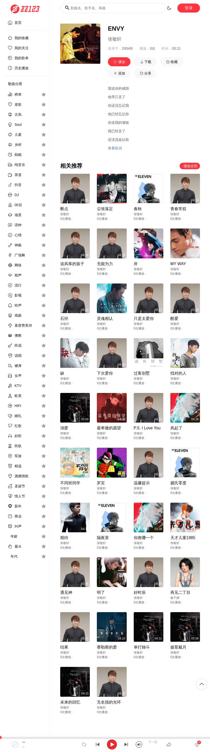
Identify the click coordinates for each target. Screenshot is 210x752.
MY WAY (178, 264)
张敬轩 (114, 39)
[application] (105, 744)
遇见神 (66, 592)
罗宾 (101, 483)
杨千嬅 (174, 598)
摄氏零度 (178, 483)
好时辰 (140, 592)
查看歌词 (115, 148)
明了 (101, 592)
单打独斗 (142, 647)
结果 (64, 647)
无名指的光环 (109, 702)
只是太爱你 (144, 318)
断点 (64, 209)
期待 (64, 538)
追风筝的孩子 (72, 264)
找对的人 (178, 373)
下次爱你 (105, 373)
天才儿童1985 (182, 538)
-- (24, 742)
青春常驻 (178, 209)
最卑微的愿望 (109, 428)
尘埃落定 (105, 209)
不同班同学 (70, 483)
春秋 (138, 209)
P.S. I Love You (147, 428)
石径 (64, 318)
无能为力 (105, 264)
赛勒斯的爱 (107, 647)
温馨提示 (142, 483)
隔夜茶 (103, 538)
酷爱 (174, 318)
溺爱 (64, 428)
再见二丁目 (180, 592)
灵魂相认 (105, 318)
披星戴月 (178, 647)
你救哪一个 (144, 538)
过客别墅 (142, 373)
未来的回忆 (70, 702)
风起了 (176, 428)
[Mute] (139, 744)
